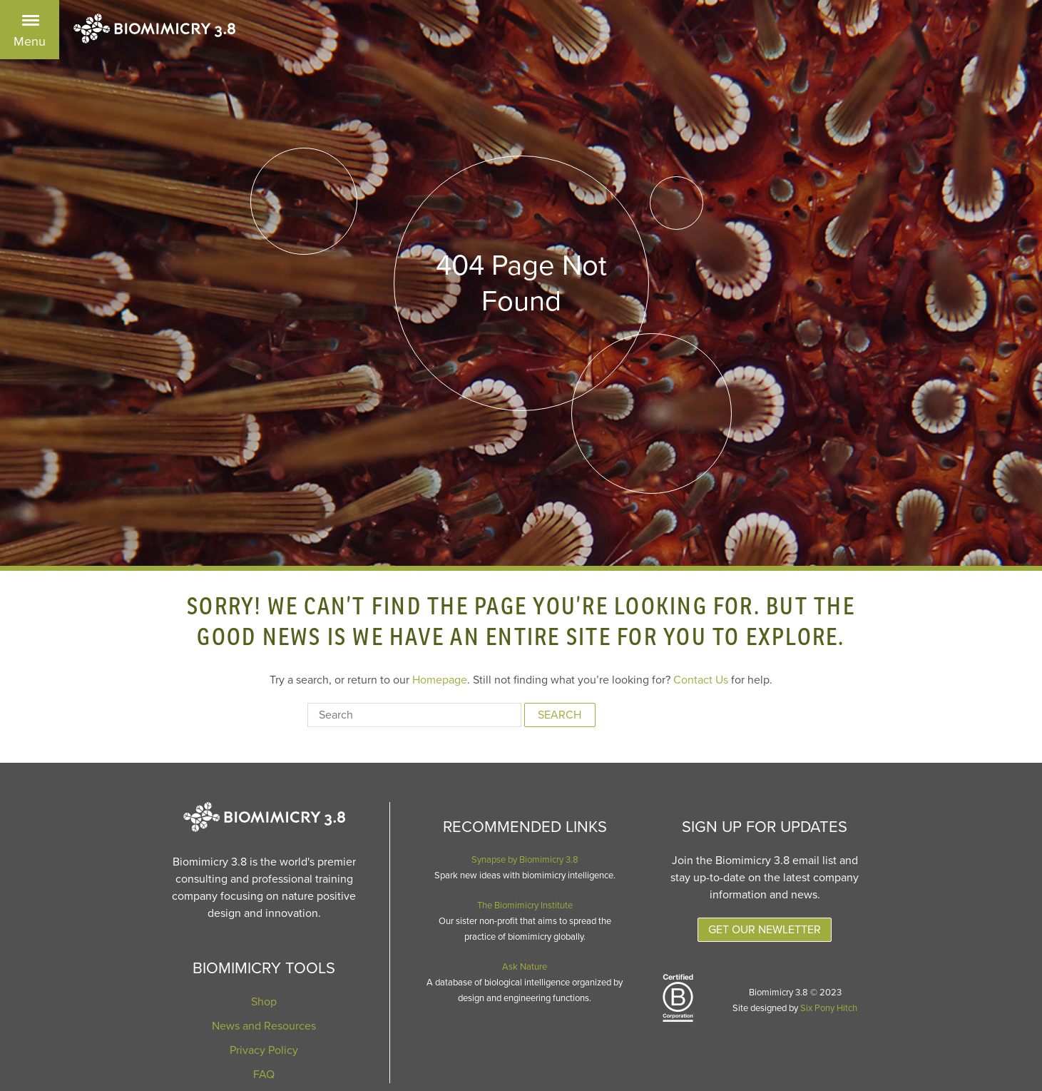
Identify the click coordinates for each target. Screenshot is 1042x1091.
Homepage (439, 680)
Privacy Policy (264, 1050)
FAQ (264, 1074)
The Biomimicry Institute (525, 905)
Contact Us (700, 680)
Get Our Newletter (764, 930)
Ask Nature (524, 967)
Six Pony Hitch (828, 1008)
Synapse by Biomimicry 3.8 (524, 860)
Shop (264, 1002)
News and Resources (264, 1026)
